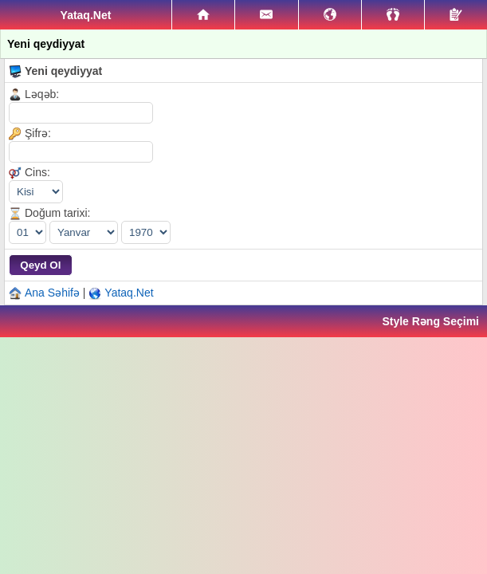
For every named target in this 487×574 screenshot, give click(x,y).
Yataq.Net (128, 292)
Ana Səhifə (52, 292)
